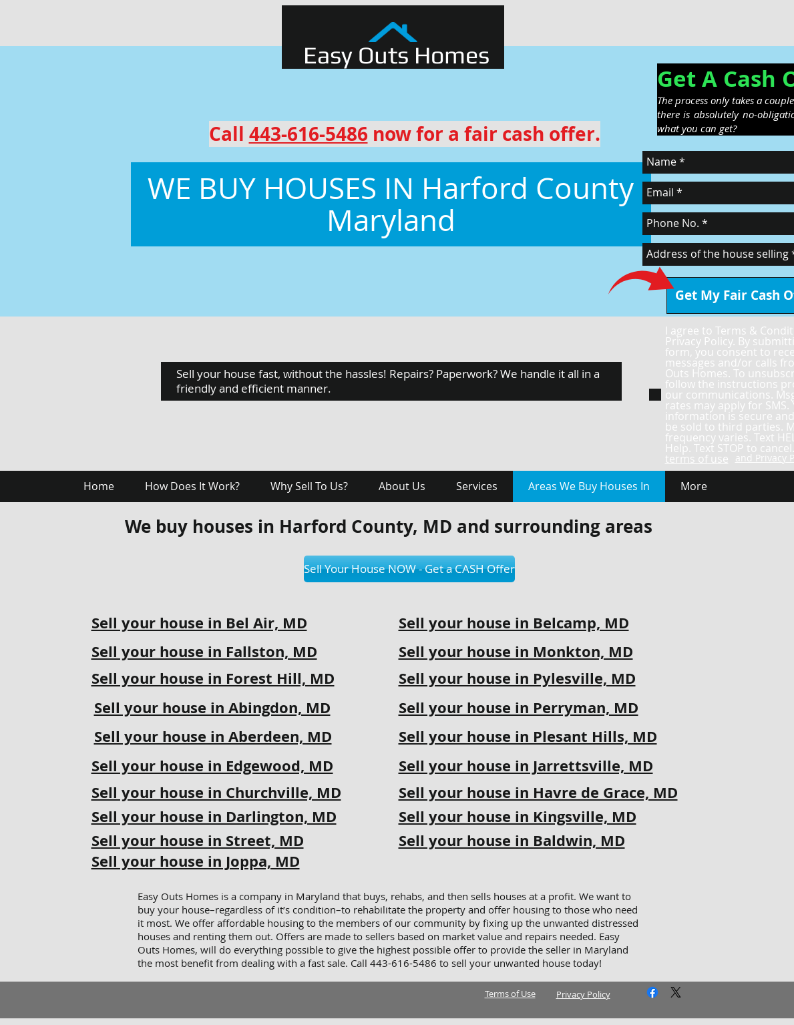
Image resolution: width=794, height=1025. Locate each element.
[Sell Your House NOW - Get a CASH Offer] (409, 569)
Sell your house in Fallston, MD (204, 651)
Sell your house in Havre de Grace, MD (538, 792)
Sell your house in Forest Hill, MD (213, 678)
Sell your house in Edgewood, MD (212, 765)
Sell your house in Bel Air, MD (199, 622)
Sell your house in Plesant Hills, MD (528, 736)
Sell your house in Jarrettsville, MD (526, 765)
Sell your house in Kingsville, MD (517, 816)
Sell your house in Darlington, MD (214, 816)
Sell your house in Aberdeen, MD (213, 736)
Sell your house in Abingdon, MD (212, 707)
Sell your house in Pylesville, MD (517, 678)
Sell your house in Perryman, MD (518, 707)
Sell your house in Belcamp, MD (514, 622)
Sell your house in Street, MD (197, 840)
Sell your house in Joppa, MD (195, 861)
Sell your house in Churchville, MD (216, 792)
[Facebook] (652, 992)
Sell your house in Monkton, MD (516, 651)
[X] (675, 992)
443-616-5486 (308, 134)
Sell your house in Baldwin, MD (512, 840)
